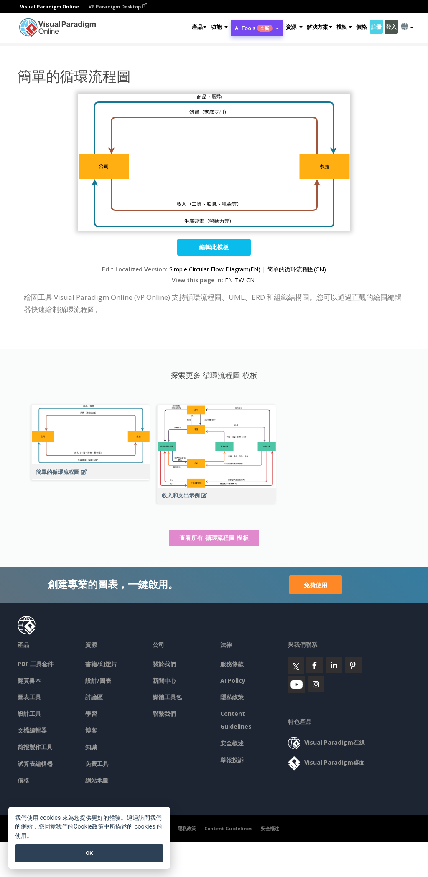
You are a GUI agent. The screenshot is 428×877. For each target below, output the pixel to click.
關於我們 (164, 664)
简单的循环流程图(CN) (296, 269)
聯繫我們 (164, 713)
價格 (361, 26)
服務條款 (232, 664)
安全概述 (232, 743)
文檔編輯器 (32, 730)
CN (250, 280)
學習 (91, 713)
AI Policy (232, 680)
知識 (91, 747)
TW (239, 280)
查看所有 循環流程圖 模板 (214, 538)
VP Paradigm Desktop (118, 6)
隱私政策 (232, 697)
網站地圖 (97, 780)
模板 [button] (344, 26)
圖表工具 (29, 697)
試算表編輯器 (35, 764)
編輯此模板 (214, 247)
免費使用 (315, 585)
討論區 (94, 697)
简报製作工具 (35, 747)
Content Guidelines (228, 828)
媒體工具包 (167, 697)
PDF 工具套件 (36, 664)
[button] (219, 27)
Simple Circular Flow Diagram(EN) (214, 269)
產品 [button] (199, 26)
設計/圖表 (98, 680)
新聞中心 (164, 680)
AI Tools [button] (257, 28)
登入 (391, 26)
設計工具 (29, 713)
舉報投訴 (232, 760)
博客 (91, 730)
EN (229, 280)
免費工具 (97, 764)
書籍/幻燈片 (101, 664)
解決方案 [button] (319, 26)
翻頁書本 (29, 680)
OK (89, 853)
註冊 (376, 26)
